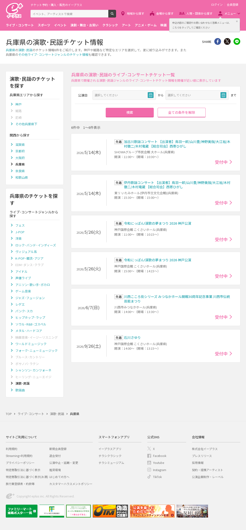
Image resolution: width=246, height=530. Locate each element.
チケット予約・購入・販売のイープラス (56, 5)
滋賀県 (20, 144)
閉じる (237, 21)
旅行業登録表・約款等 (20, 484)
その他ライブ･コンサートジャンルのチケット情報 (53, 54)
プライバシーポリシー (20, 463)
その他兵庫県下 (26, 124)
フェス (20, 225)
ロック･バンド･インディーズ (35, 245)
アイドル (21, 271)
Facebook (159, 456)
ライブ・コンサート (20, 25)
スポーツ (44, 25)
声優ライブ (23, 278)
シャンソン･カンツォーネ (33, 370)
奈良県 (20, 171)
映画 (163, 25)
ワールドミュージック (31, 344)
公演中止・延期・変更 (63, 463)
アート (126, 25)
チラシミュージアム (111, 463)
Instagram (159, 470)
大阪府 (20, 157)
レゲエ (20, 304)
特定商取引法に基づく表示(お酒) (27, 477)
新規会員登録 (58, 449)
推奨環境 (55, 470)
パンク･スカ (24, 311)
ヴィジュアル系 (26, 251)
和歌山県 (21, 177)
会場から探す (164, 13)
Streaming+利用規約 (19, 456)
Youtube (158, 463)
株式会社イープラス (205, 449)
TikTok (157, 477)
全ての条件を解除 (181, 112)
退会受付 (55, 456)
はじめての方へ (59, 477)
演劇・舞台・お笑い (84, 25)
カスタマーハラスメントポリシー (70, 484)
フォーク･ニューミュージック (36, 350)
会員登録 (232, 4)
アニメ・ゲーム (146, 25)
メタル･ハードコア (28, 330)
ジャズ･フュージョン (30, 298)
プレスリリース (202, 456)
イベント (60, 25)
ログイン (217, 4)
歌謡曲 (20, 390)
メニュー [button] (230, 13)
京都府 (20, 151)
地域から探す (135, 13)
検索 (129, 112)
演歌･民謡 (25, 50)
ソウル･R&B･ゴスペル (30, 324)
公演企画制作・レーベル (208, 477)
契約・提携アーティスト (207, 470)
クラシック (110, 25)
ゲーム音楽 (23, 291)
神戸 (18, 104)
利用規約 (11, 449)
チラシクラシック (110, 456)
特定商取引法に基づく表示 (23, 470)
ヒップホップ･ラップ (30, 317)
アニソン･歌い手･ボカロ (32, 284)
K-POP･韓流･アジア (29, 258)
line (237, 41)
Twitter (227, 41)
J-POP (20, 232)
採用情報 (197, 463)
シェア (217, 41)
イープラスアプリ (109, 449)
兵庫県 (10, 50)
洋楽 (18, 238)
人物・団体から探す (199, 13)
